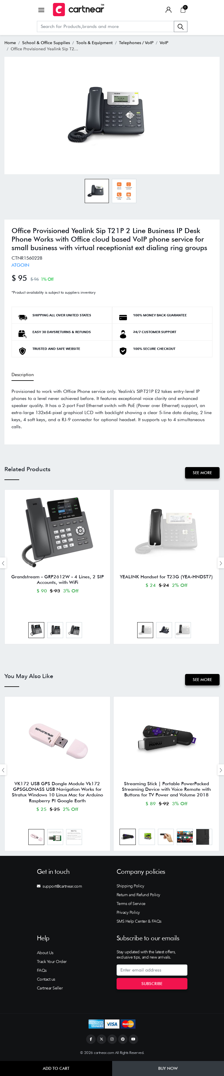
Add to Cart (56, 1068)
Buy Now (168, 1068)
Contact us (46, 979)
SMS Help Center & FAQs (139, 921)
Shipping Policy (130, 886)
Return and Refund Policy (138, 894)
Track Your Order (52, 961)
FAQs (42, 970)
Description (23, 374)
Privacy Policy (128, 912)
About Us (45, 952)
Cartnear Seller (50, 988)
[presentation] (3, 562)
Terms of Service (131, 903)
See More (202, 472)
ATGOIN (20, 265)
